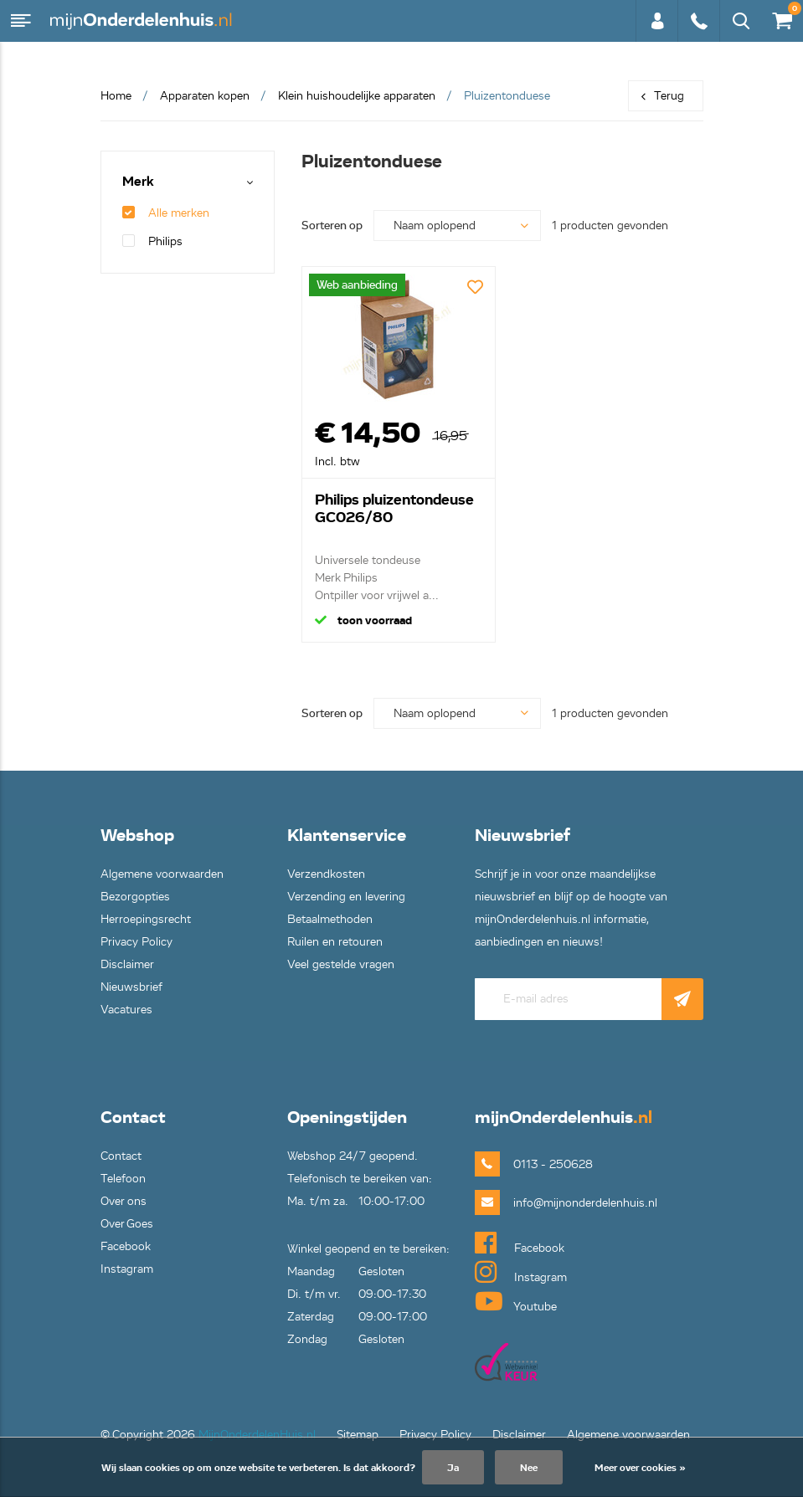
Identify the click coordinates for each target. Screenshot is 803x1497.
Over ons (123, 1201)
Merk (138, 182)
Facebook (125, 1246)
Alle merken (165, 213)
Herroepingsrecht (145, 919)
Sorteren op (332, 225)
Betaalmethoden (330, 919)
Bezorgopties (135, 896)
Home (115, 96)
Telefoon (123, 1178)
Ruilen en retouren (335, 942)
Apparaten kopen (205, 96)
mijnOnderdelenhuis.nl (142, 21)
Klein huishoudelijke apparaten (356, 96)
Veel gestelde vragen (340, 964)
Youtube (516, 1301)
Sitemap (357, 1435)
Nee (529, 1467)
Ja (453, 1467)
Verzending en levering (346, 896)
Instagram (126, 1269)
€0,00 (781, 17)
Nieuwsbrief (131, 987)
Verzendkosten (326, 874)
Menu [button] (21, 21)
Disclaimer (127, 964)
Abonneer (682, 999)
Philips (152, 241)
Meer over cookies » (640, 1467)
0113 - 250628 (698, 21)
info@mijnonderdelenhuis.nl (558, 1203)
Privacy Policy (136, 942)
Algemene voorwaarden (162, 874)
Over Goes (126, 1224)
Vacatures (126, 1009)
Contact (121, 1156)
